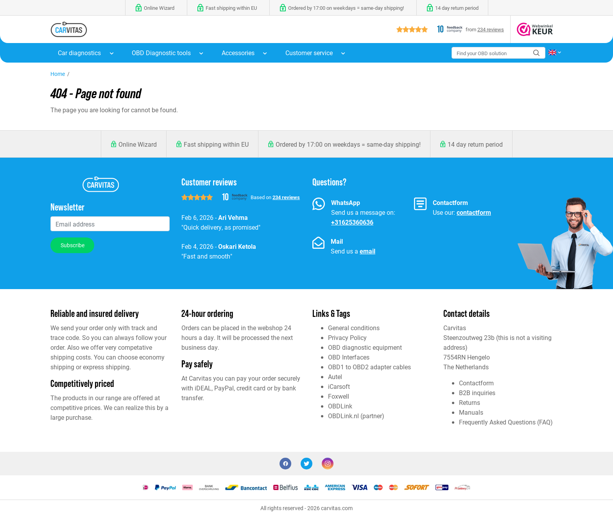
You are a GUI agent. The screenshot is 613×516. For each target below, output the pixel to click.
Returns (469, 402)
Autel (335, 376)
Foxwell (338, 396)
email (367, 251)
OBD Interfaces (348, 357)
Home (57, 73)
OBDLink (340, 406)
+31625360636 (352, 222)
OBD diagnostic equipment (365, 347)
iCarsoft (339, 386)
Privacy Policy (347, 337)
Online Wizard (137, 144)
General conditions (354, 328)
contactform (474, 212)
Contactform (476, 383)
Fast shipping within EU (216, 144)
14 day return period (475, 144)
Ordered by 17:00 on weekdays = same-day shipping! (348, 144)
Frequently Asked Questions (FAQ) (506, 422)
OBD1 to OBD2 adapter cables (369, 367)
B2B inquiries (477, 392)
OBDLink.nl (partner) (356, 416)
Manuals (471, 412)
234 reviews (490, 29)
